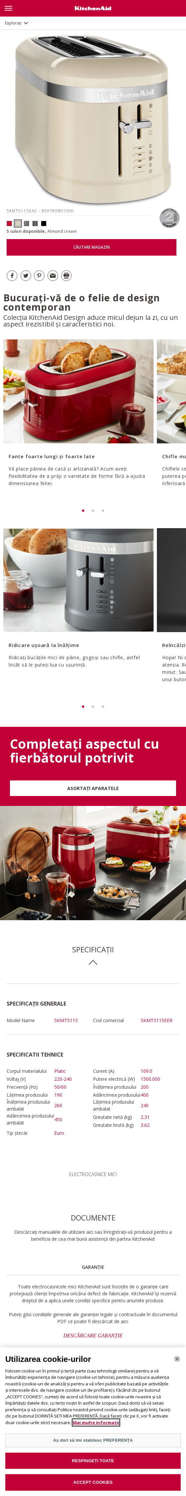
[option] (77, 422)
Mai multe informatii (96, 1426)
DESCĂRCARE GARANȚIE (92, 1335)
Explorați (13, 23)
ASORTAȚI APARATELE (93, 788)
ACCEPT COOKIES (93, 1486)
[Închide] (177, 1363)
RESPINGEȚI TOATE (93, 1464)
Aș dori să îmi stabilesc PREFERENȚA (93, 1444)
